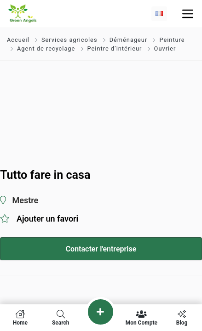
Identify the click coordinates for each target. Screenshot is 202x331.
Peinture (172, 39)
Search (60, 317)
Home (20, 317)
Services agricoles (69, 39)
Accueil (19, 39)
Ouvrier (165, 48)
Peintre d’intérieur (114, 48)
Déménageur (129, 39)
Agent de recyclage (46, 48)
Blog (182, 317)
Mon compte (141, 317)
